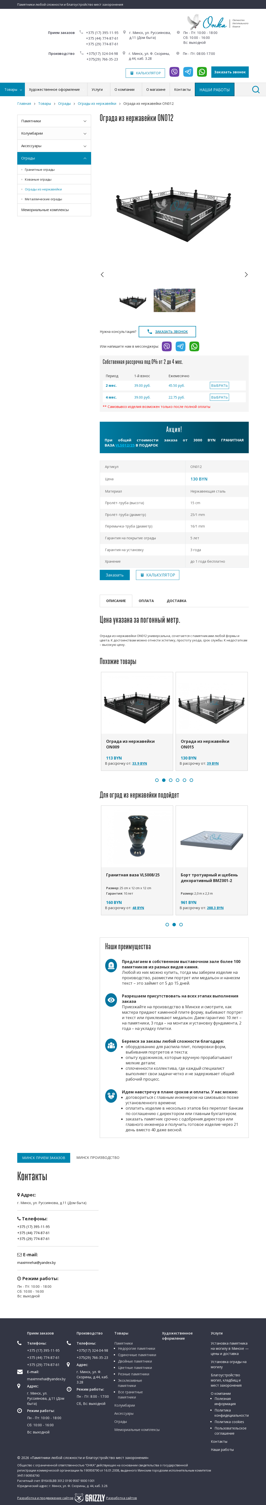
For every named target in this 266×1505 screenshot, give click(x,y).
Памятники (31, 120)
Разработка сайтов (121, 1498)
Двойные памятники (135, 1361)
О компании (221, 1393)
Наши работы (222, 1449)
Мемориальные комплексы (45, 209)
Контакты (219, 1441)
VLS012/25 (125, 445)
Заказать (115, 575)
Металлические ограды (43, 199)
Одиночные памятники (137, 1354)
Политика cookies (229, 1421)
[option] (174, 205)
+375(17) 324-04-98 (102, 53)
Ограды (28, 157)
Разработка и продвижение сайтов (45, 1498)
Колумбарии (32, 133)
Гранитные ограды (40, 169)
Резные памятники (133, 1374)
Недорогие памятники (136, 1348)
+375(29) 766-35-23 (102, 59)
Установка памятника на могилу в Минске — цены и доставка (230, 1348)
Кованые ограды (38, 179)
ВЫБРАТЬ (219, 385)
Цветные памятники (135, 1367)
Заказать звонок (230, 72)
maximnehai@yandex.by (36, 1262)
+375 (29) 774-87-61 (102, 44)
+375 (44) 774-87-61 (102, 38)
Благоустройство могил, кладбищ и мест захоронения (226, 1380)
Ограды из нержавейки (43, 189)
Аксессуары (31, 145)
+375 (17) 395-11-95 (102, 32)
